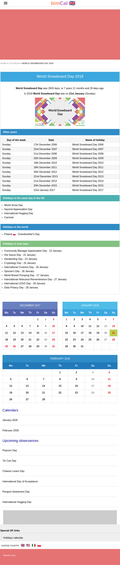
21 (30, 339)
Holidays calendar (13, 537)
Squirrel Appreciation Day (18, 209)
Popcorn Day (9, 450)
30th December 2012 (45, 172)
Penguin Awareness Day (16, 491)
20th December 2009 (45, 158)
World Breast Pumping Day (19, 275)
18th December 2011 (45, 167)
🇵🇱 (39, 545)
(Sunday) (82, 93)
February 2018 (60, 358)
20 (22, 339)
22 (37, 339)
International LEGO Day (17, 283)
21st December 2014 (45, 181)
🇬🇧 (63, 3)
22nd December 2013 (46, 176)
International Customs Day (19, 267)
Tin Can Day (9, 460)
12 (14, 333)
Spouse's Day (12, 271)
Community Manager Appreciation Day (25, 250)
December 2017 (30, 305)
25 (6, 346)
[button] (5, 3)
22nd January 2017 (44, 190)
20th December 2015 (45, 185)
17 (53, 333)
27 (22, 346)
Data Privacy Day (14, 287)
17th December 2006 (45, 144)
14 (30, 333)
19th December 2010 (45, 162)
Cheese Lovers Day (13, 471)
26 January (42, 267)
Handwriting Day (13, 259)
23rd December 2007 (45, 149)
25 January (30, 263)
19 (14, 339)
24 (53, 339)
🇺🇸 (28, 545)
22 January (55, 250)
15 (37, 333)
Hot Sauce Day (12, 255)
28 (30, 346)
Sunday (6, 144)
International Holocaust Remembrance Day (28, 279)
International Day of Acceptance (20, 481)
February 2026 (10, 430)
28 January (39, 283)
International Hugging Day (18, 213)
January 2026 (10, 420)
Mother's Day (9, 555)
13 (22, 333)
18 (6, 339)
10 (53, 326)
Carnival (8, 217)
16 (45, 333)
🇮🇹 (34, 545)
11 (6, 333)
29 (37, 346)
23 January (31, 259)
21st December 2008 (45, 153)
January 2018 (90, 305)
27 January (43, 275)
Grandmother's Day (29, 234)
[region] (60, 34)
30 (45, 346)
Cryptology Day (12, 263)
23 (45, 339)
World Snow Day (13, 205)
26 (14, 346)
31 (53, 346)
